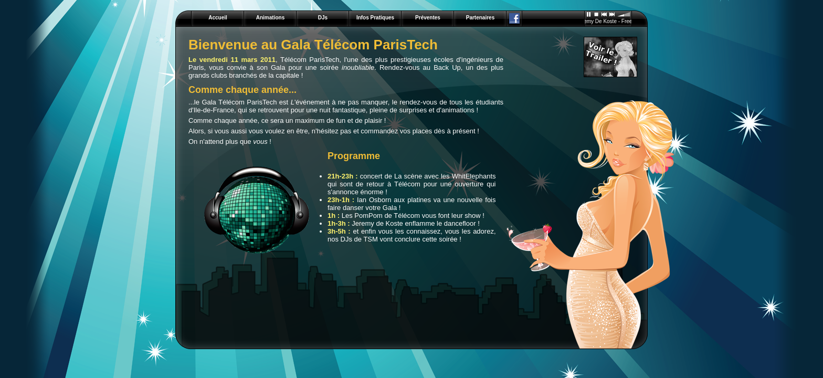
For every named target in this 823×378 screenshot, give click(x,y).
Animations (270, 17)
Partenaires (480, 17)
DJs (323, 17)
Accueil (217, 17)
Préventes (427, 17)
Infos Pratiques (375, 17)
